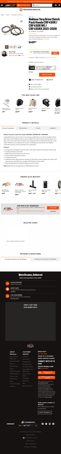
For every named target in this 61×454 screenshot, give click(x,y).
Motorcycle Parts (17, 15)
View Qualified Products (43, 383)
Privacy (50, 397)
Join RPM (13, 291)
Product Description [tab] (8, 128)
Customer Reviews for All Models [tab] (16, 259)
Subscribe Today (15, 298)
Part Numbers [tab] (23, 128)
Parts (8, 15)
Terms (46, 397)
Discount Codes (14, 376)
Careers (12, 369)
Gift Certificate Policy (28, 367)
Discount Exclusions (28, 386)
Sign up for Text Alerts (47, 377)
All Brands (12, 386)
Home (2, 15)
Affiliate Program (14, 366)
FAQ (24, 383)
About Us (12, 364)
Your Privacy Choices (31, 438)
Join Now (53, 208)
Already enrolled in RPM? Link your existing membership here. (30, 211)
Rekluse (31, 17)
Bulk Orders (26, 381)
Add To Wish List (37, 80)
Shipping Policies (27, 362)
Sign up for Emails (47, 372)
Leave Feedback (45, 412)
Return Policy (26, 359)
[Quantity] (33, 75)
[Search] (42, 5)
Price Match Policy (27, 364)
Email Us (22, 55)
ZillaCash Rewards (14, 374)
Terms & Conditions (30, 444)
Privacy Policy (30, 441)
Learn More (53, 211)
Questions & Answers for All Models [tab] (45, 259)
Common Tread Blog (15, 384)
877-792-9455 (14, 55)
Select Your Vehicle (55, 53)
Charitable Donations (15, 371)
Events (11, 381)
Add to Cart (47, 75)
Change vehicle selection (50, 57)
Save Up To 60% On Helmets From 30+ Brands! (38, 1)
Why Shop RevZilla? (14, 361)
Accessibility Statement (30, 447)
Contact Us (25, 357)
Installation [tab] (53, 128)
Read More (46, 39)
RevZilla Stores (13, 379)
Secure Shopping (30, 435)
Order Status (26, 378)
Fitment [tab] (38, 128)
